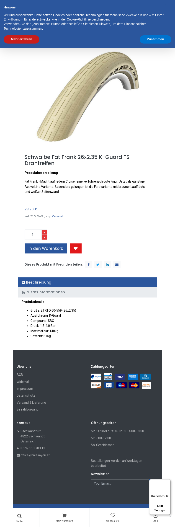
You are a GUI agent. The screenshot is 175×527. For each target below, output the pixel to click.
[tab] (87, 282)
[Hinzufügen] (44, 232)
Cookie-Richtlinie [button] (79, 498)
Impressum (25, 388)
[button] (116, 26)
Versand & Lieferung (31, 402)
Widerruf (23, 382)
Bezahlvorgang (28, 409)
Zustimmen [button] (155, 518)
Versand (57, 216)
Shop (24, 40)
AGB (20, 375)
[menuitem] (29, 26)
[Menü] (167, 482)
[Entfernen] (44, 237)
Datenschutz (26, 395)
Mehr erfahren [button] (21, 518)
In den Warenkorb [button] (45, 248)
